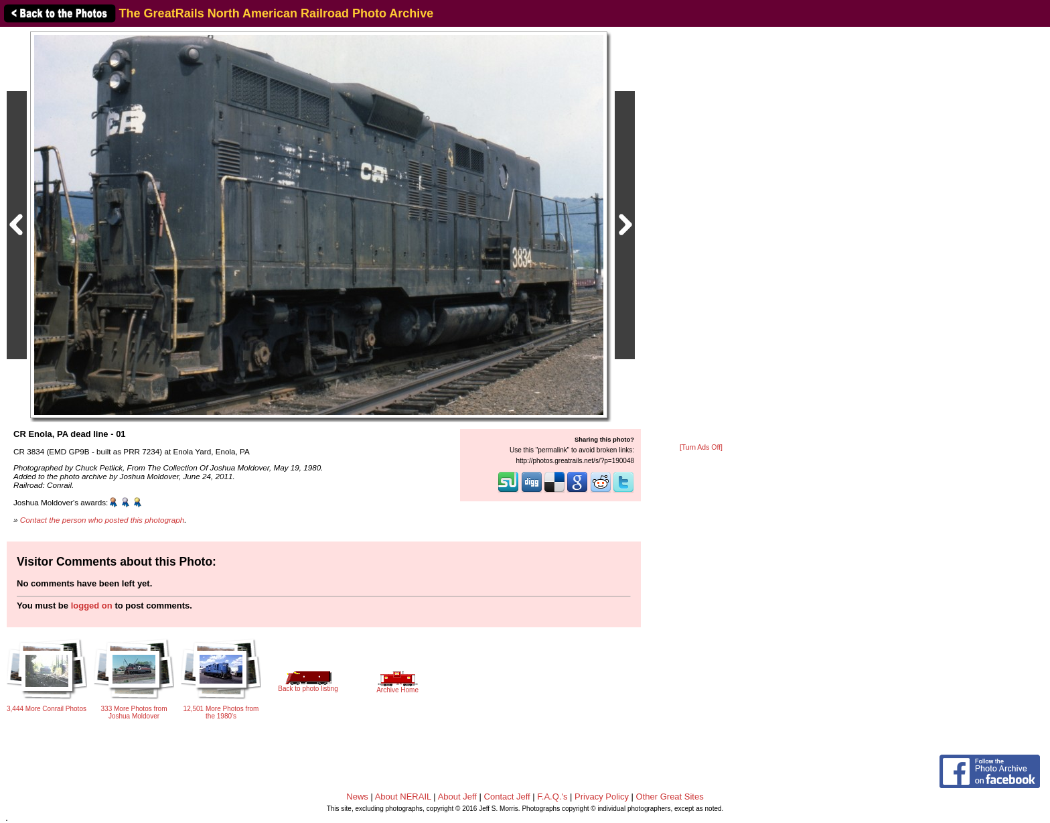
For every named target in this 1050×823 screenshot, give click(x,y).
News (357, 797)
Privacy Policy (602, 797)
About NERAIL (403, 797)
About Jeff (457, 797)
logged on (91, 605)
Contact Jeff (507, 797)
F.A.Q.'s (552, 797)
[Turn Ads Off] (701, 447)
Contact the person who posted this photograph (102, 519)
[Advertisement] (701, 236)
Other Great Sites (670, 797)
